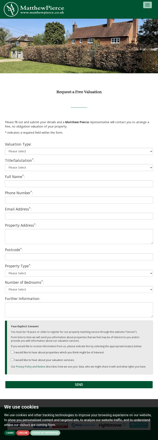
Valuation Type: (18, 144)
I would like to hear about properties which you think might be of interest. (57, 352)
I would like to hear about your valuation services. (43, 360)
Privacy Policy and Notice (30, 366)
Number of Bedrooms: (24, 282)
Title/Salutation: (19, 160)
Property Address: (20, 225)
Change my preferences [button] (45, 433)
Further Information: (22, 298)
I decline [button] (23, 433)
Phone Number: (19, 192)
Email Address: (18, 209)
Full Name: (14, 176)
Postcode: (13, 249)
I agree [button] (10, 433)
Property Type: (18, 265)
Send (79, 384)
